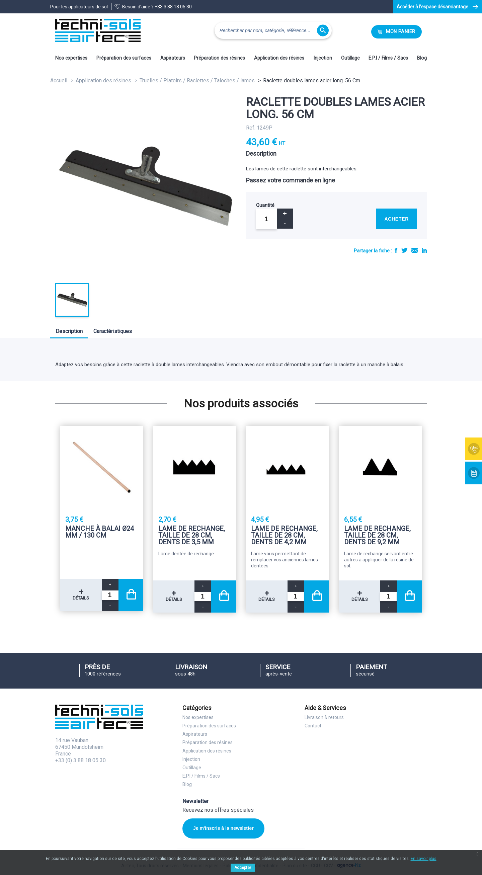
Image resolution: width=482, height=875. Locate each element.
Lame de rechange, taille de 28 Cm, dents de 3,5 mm (191, 535)
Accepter (242, 867)
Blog (422, 58)
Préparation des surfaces (123, 58)
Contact (313, 725)
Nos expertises (71, 58)
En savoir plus (423, 858)
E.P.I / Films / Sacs (388, 58)
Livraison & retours (324, 717)
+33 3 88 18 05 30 (173, 6)
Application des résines (279, 58)
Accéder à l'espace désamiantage (432, 6)
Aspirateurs (172, 58)
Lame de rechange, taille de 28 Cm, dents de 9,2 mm (377, 535)
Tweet (404, 250)
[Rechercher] (273, 30)
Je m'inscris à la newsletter (223, 828)
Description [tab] (69, 331)
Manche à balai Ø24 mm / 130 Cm (99, 532)
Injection (322, 58)
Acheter (396, 219)
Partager (396, 250)
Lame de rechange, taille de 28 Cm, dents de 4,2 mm (284, 535)
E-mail (414, 250)
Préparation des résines (219, 58)
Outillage (350, 58)
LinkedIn (424, 250)
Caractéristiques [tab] (112, 331)
